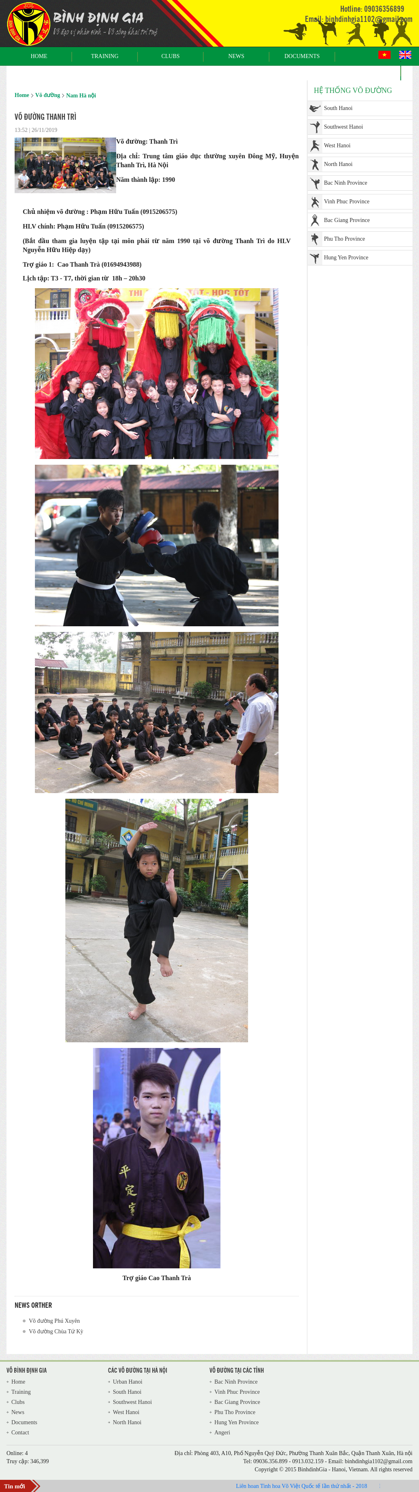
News (236, 56)
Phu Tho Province (344, 239)
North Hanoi (338, 164)
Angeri (222, 1432)
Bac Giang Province (347, 220)
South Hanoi (338, 108)
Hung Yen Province (346, 257)
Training (105, 56)
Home (38, 56)
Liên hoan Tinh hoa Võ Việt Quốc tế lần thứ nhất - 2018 (305, 1486)
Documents (302, 56)
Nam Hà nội (81, 96)
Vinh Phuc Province (346, 201)
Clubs (170, 56)
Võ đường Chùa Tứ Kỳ (56, 1331)
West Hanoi (337, 145)
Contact (368, 71)
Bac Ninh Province (345, 183)
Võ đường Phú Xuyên (54, 1321)
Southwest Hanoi (343, 127)
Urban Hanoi (128, 1382)
